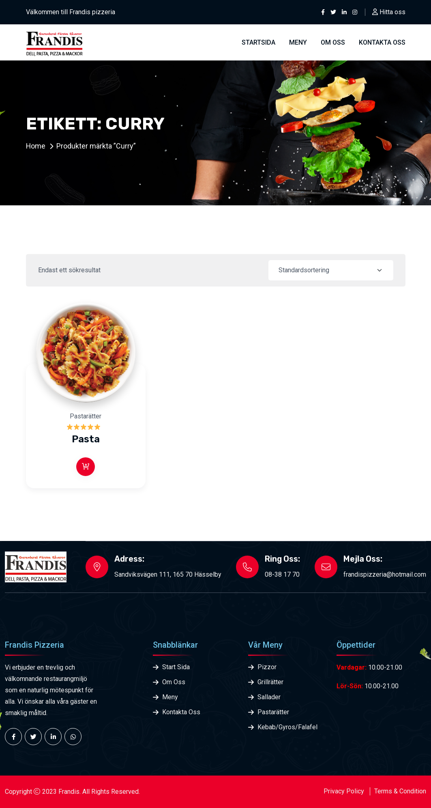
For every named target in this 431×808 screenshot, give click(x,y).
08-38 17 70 (282, 574)
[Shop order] (330, 270)
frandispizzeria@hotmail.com (384, 574)
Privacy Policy (344, 791)
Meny (298, 42)
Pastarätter (85, 416)
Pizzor (267, 667)
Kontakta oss (382, 42)
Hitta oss (388, 12)
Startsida (258, 42)
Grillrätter (270, 682)
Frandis (68, 791)
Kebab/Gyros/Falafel (286, 727)
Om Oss (333, 42)
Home (36, 146)
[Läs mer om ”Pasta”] (85, 466)
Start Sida (176, 667)
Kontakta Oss (181, 712)
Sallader (269, 697)
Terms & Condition (400, 791)
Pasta (86, 439)
